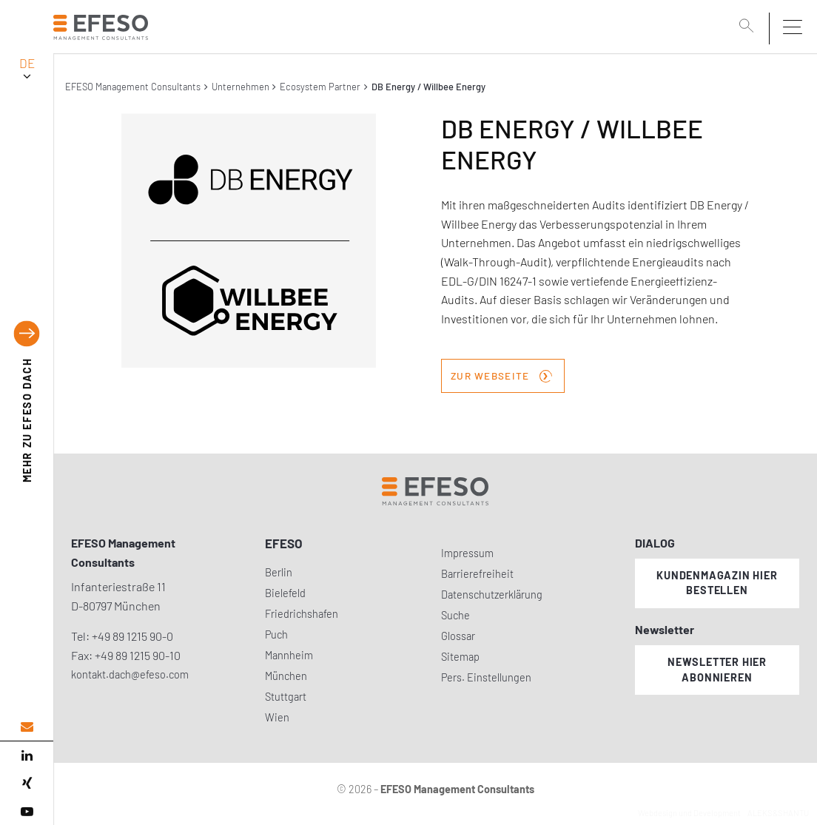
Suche (455, 615)
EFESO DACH (27, 419)
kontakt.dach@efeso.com (130, 674)
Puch (276, 634)
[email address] (26, 727)
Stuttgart (285, 696)
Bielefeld (285, 593)
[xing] (26, 784)
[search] (748, 27)
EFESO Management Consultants (133, 86)
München (286, 676)
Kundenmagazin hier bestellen (716, 583)
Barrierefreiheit (477, 574)
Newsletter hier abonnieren (717, 670)
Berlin (278, 572)
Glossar (458, 636)
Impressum (467, 553)
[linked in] (26, 755)
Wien (277, 717)
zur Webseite (501, 374)
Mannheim (289, 655)
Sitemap (460, 656)
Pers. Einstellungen (486, 677)
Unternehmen (240, 86)
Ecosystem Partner (320, 86)
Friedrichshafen (301, 613)
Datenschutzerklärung (491, 594)
